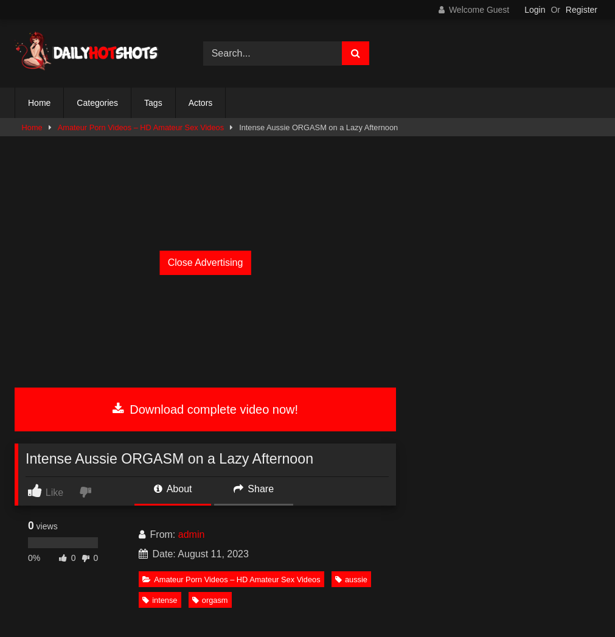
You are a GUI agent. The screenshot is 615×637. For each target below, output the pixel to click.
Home (39, 103)
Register (581, 10)
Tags (153, 103)
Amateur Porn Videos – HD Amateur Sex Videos (141, 127)
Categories (97, 103)
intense (159, 600)
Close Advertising (205, 262)
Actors (201, 103)
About (173, 489)
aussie (351, 579)
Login (534, 10)
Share (254, 489)
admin (191, 534)
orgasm (210, 600)
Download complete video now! (205, 409)
